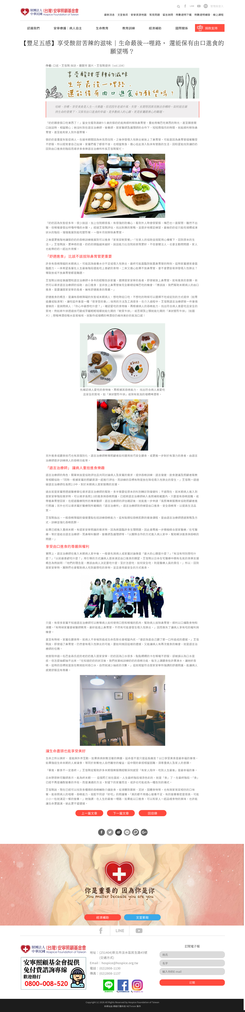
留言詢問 (168, 14)
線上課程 (218, 14)
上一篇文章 (84, 813)
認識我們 (33, 28)
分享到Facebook (101, 834)
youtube (199, 6)
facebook (185, 6)
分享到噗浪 (135, 834)
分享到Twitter (110, 834)
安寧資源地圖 (139, 14)
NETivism (131, 1008)
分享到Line (127, 834)
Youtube (141, 932)
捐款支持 (211, 28)
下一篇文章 (121, 813)
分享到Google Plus (144, 834)
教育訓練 (128, 28)
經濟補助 (155, 28)
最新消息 (109, 14)
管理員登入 (217, 6)
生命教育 (102, 28)
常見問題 (154, 14)
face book (103, 932)
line (192, 6)
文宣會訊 (122, 14)
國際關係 (181, 28)
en (206, 6)
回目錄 (157, 813)
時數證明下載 (184, 14)
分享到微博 (118, 834)
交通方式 (106, 959)
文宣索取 (149, 918)
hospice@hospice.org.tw (120, 965)
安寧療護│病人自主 (68, 28)
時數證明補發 (202, 14)
